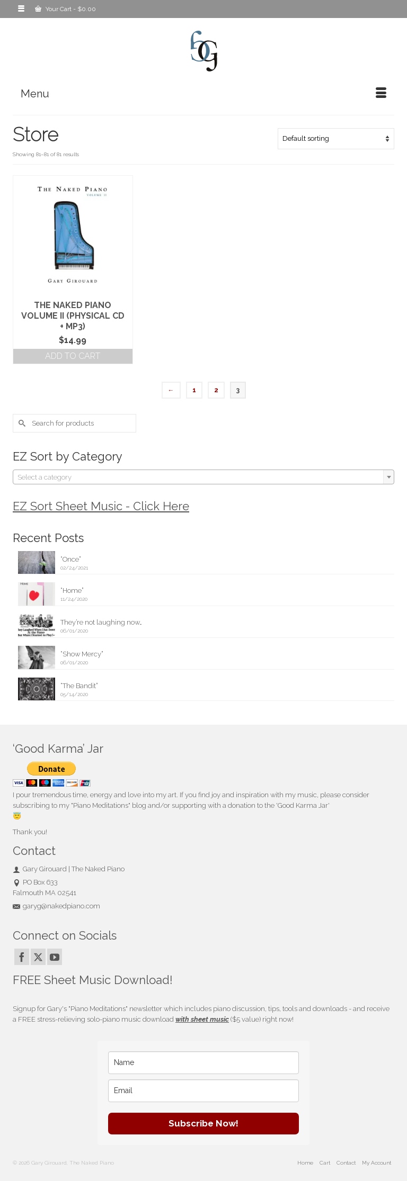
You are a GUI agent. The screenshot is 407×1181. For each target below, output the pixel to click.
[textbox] (203, 477)
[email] (203, 1090)
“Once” (70, 559)
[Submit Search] (21, 423)
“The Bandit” (79, 686)
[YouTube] (54, 957)
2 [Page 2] (216, 390)
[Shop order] (336, 138)
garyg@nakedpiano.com (56, 906)
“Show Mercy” (81, 654)
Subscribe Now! (203, 1123)
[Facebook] (21, 957)
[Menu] (203, 93)
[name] (203, 1062)
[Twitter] (38, 957)
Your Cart (65, 9)
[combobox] (203, 477)
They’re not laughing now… (101, 622)
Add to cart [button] (72, 356)
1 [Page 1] (194, 390)
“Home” (72, 590)
